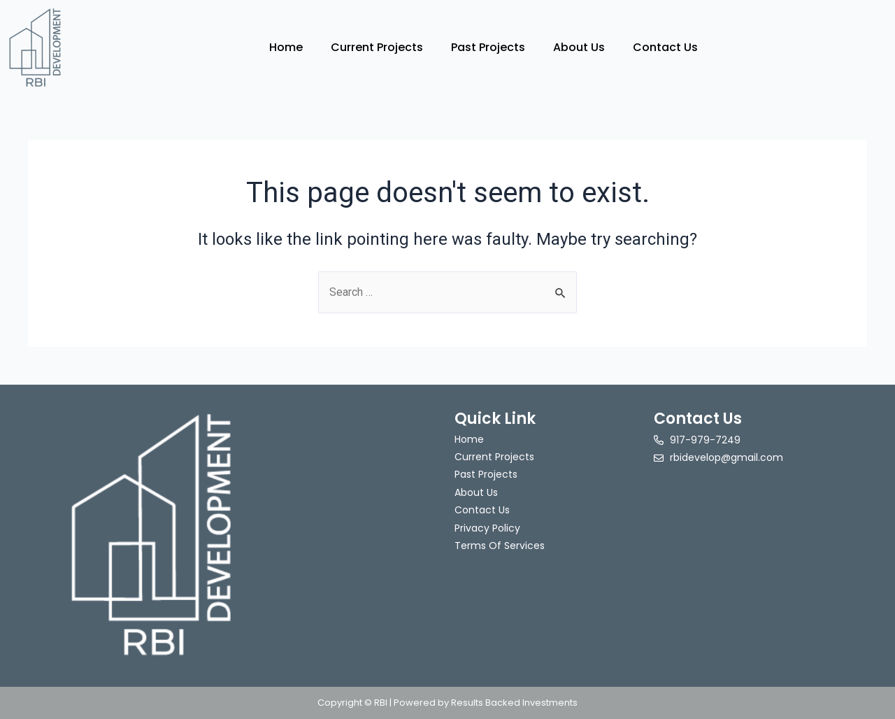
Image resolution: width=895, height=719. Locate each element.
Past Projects (488, 47)
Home (286, 47)
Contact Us (665, 47)
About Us (579, 47)
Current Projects (377, 47)
